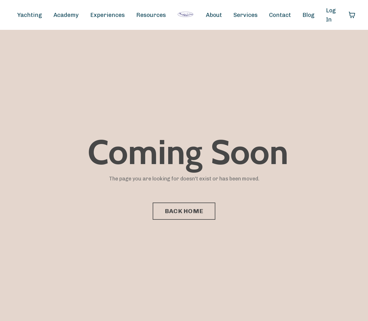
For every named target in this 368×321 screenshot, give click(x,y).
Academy (66, 14)
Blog (308, 14)
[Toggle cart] (351, 15)
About (214, 14)
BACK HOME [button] (184, 211)
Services (245, 14)
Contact (280, 14)
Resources (151, 14)
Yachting (29, 14)
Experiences (107, 14)
